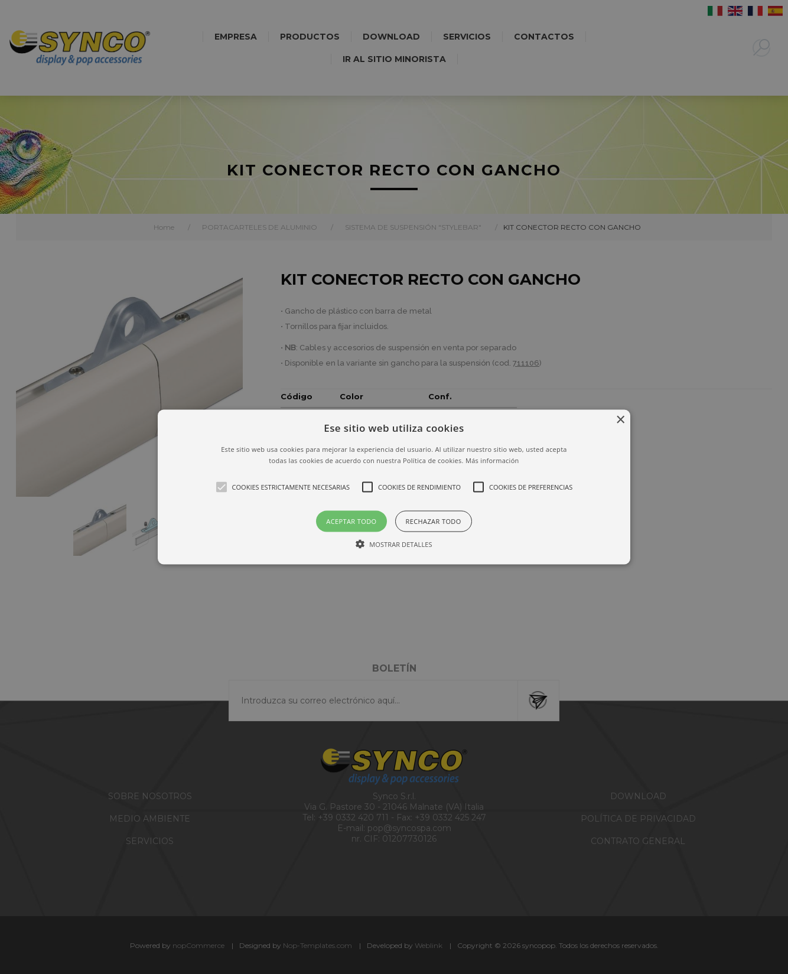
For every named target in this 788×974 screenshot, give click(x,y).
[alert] (394, 487)
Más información (492, 460)
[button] (394, 487)
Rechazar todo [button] (433, 521)
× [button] (620, 419)
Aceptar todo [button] (351, 521)
